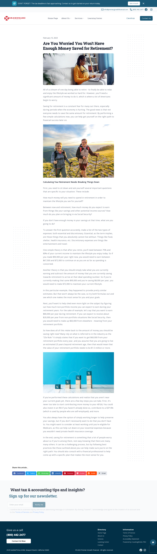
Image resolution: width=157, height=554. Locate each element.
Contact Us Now (19, 541)
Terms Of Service (129, 533)
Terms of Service (17, 512)
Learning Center (103, 542)
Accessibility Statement (131, 539)
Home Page (102, 533)
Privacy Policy (33, 512)
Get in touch (134, 3)
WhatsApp (43, 473)
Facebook (19, 473)
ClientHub (130, 18)
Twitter (31, 473)
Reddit (91, 473)
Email (102, 473)
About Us (101, 536)
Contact (100, 545)
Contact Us (146, 18)
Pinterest (68, 473)
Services (100, 539)
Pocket (81, 473)
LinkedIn (56, 473)
